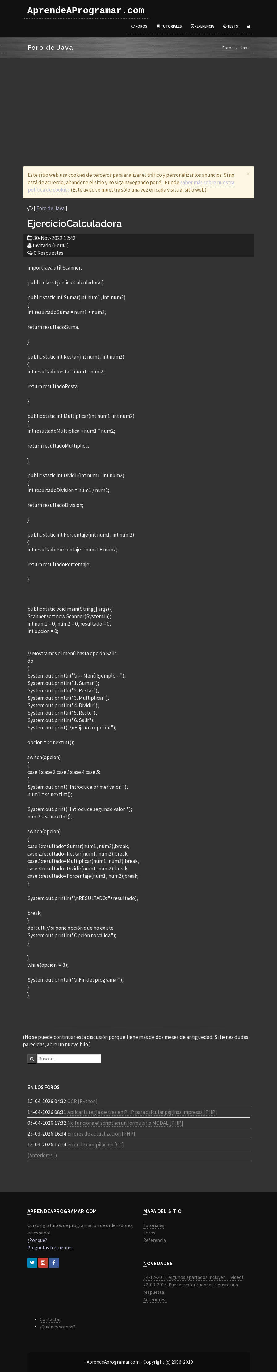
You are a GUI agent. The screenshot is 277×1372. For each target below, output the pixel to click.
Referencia (202, 26)
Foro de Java (50, 208)
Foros (139, 26)
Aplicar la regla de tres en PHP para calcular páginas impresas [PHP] (142, 1112)
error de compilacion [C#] (95, 1144)
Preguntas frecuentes (50, 1248)
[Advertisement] (138, 104)
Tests (230, 26)
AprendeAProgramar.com (85, 11)
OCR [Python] (82, 1101)
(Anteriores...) (42, 1155)
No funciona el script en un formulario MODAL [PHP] (125, 1122)
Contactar (50, 1319)
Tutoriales (169, 26)
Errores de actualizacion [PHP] (101, 1133)
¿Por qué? (37, 1240)
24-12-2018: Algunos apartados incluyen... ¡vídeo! (193, 1277)
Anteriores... (155, 1299)
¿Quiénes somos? (57, 1327)
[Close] (248, 174)
